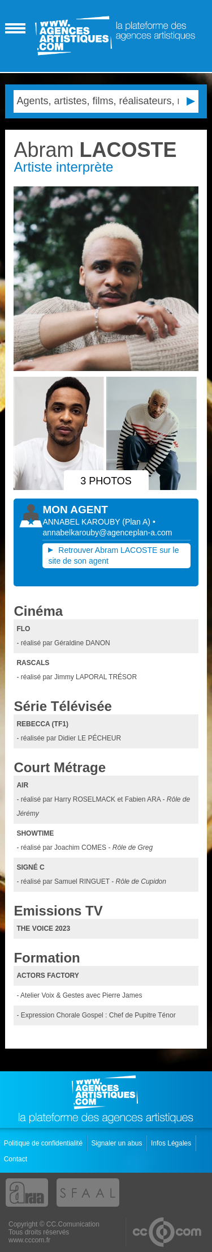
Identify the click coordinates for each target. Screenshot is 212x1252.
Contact (16, 1159)
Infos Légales (172, 1143)
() (137, 521)
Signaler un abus (117, 1143)
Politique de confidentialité (44, 1143)
